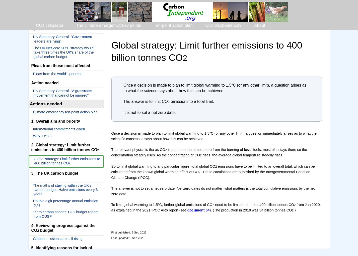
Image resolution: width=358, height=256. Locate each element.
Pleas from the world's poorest (57, 74)
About (259, 25)
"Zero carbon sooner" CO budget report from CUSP (65, 214)
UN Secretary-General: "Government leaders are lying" (62, 39)
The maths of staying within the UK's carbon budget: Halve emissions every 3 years (65, 189)
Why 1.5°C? (42, 136)
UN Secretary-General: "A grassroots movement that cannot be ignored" (62, 93)
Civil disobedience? (223, 25)
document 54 (198, 210)
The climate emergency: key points (108, 25)
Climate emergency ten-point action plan (65, 112)
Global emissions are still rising (58, 239)
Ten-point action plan (173, 25)
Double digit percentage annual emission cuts (65, 203)
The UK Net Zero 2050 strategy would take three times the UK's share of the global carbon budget (63, 52)
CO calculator (49, 25)
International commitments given (59, 129)
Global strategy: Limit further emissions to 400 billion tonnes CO (67, 161)
